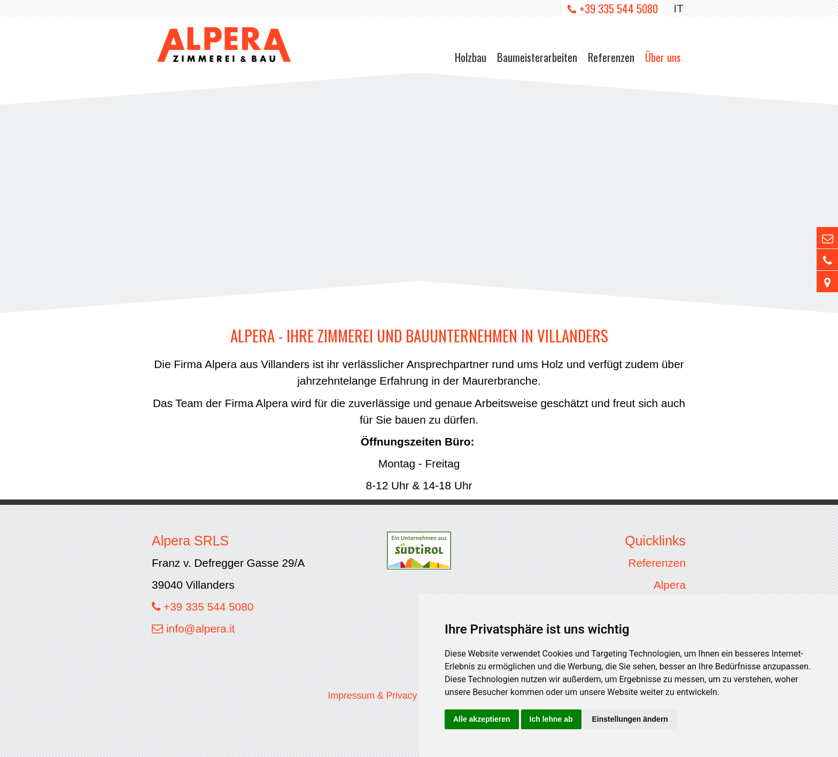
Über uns (663, 57)
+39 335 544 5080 (618, 8)
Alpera (670, 585)
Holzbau (470, 57)
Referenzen (611, 57)
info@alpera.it (200, 628)
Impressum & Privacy (372, 695)
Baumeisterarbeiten (537, 57)
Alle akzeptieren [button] (481, 719)
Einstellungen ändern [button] (630, 719)
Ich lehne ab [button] (551, 719)
